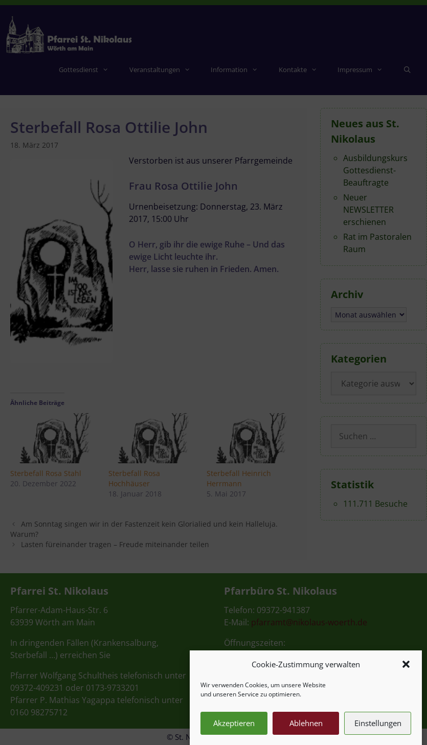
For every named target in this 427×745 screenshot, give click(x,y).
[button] (406, 676)
